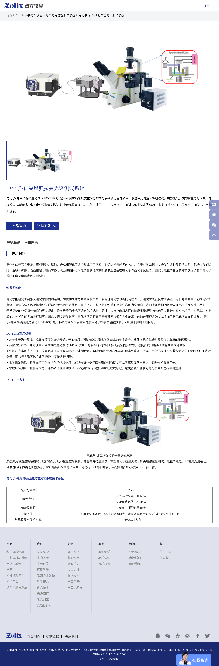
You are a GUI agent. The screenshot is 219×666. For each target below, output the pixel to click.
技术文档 (74, 575)
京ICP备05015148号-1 (181, 649)
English (115, 658)
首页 (9, 15)
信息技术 (43, 587)
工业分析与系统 (16, 557)
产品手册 (74, 581)
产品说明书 (75, 587)
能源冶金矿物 (46, 575)
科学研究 (43, 581)
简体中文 (105, 658)
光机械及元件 (15, 575)
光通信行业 (44, 605)
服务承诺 (104, 551)
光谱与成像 (13, 563)
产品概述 (13, 242)
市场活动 (135, 557)
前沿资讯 (135, 563)
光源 (9, 569)
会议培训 (74, 563)
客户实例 (74, 551)
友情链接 (52, 636)
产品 (18, 15)
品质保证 (104, 557)
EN (207, 5)
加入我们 (165, 557)
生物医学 (43, 557)
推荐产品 (31, 242)
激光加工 (43, 599)
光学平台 (12, 581)
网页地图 (33, 636)
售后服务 (104, 563)
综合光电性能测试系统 (60, 15)
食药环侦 (43, 563)
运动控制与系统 (16, 587)
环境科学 (43, 569)
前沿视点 (74, 557)
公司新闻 (135, 551)
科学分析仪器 (33, 15)
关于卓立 (165, 551)
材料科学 (43, 551)
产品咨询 (19, 226)
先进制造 (43, 593)
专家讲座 (74, 569)
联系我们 (71, 636)
